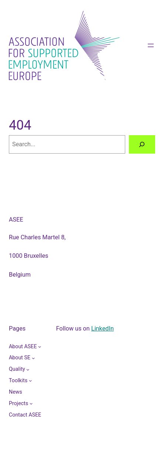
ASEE (16, 219)
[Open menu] (150, 45)
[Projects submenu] (31, 403)
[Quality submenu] (28, 369)
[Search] (142, 144)
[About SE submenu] (33, 358)
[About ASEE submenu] (39, 346)
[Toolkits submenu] (30, 380)
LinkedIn (102, 328)
